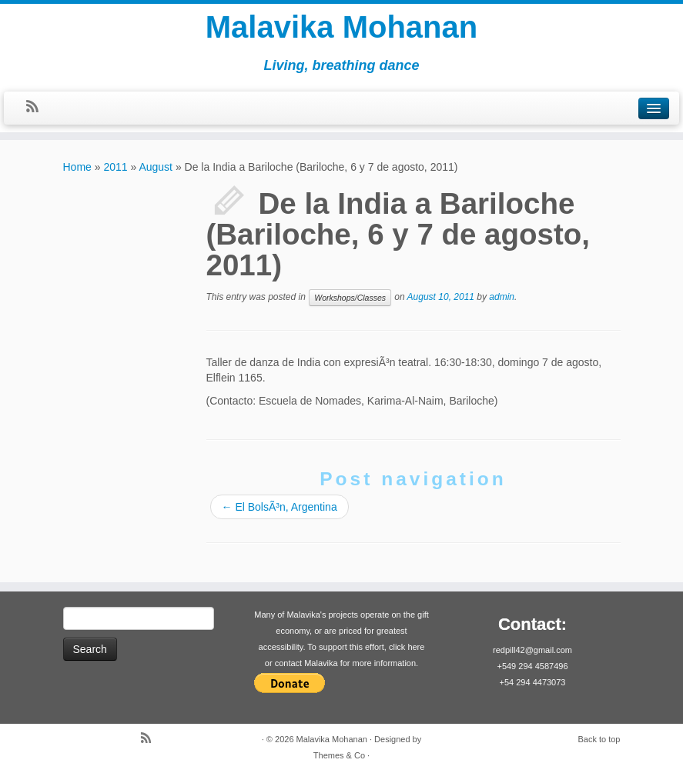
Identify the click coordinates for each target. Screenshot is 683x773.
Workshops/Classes (350, 297)
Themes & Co (339, 755)
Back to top (599, 739)
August (155, 167)
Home (77, 167)
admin (501, 297)
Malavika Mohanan (341, 27)
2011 (115, 167)
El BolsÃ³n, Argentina (279, 507)
